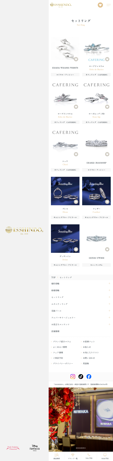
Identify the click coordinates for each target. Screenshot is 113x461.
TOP (53, 277)
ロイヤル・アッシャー (65, 74)
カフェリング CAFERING (96, 74)
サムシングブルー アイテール (65, 217)
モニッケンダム (96, 265)
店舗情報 (55, 331)
